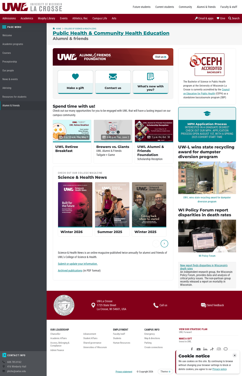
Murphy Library (46, 18)
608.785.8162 (14, 362)
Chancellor (55, 334)
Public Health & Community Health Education (111, 33)
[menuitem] (9, 18)
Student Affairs (90, 338)
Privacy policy (219, 369)
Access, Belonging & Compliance (59, 344)
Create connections (153, 347)
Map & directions (152, 338)
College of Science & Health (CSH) (80, 28)
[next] (164, 243)
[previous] (156, 243)
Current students (164, 7)
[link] (207, 124)
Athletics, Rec (80, 18)
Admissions (9, 18)
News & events (10, 79)
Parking (147, 343)
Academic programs (12, 44)
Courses (6, 52)
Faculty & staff (228, 7)
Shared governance (92, 343)
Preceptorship (9, 61)
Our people (8, 70)
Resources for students (14, 96)
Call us (160, 305)
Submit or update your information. (78, 263)
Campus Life (99, 18)
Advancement (89, 334)
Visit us (160, 57)
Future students (142, 7)
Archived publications (70, 270)
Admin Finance (57, 350)
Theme (165, 371)
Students (117, 338)
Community (185, 7)
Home (57, 28)
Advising (6, 87)
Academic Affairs (58, 338)
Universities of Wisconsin (95, 347)
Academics (27, 18)
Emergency (149, 334)
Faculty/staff (119, 334)
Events (64, 18)
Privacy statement (124, 371)
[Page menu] (23, 27)
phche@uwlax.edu (16, 371)
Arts (114, 18)
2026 (151, 371)
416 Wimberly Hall (16, 366)
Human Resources (121, 343)
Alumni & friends (206, 7)
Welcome (7, 35)
